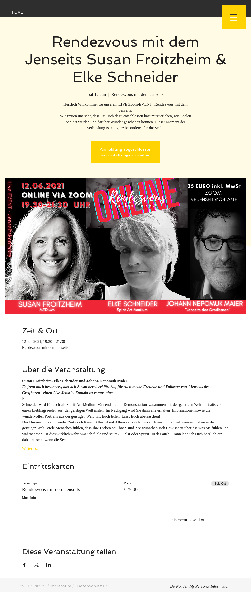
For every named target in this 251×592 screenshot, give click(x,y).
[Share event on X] (36, 565)
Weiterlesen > (33, 448)
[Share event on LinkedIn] (48, 565)
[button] (234, 17)
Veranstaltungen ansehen (125, 155)
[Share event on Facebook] (24, 565)
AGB (109, 586)
